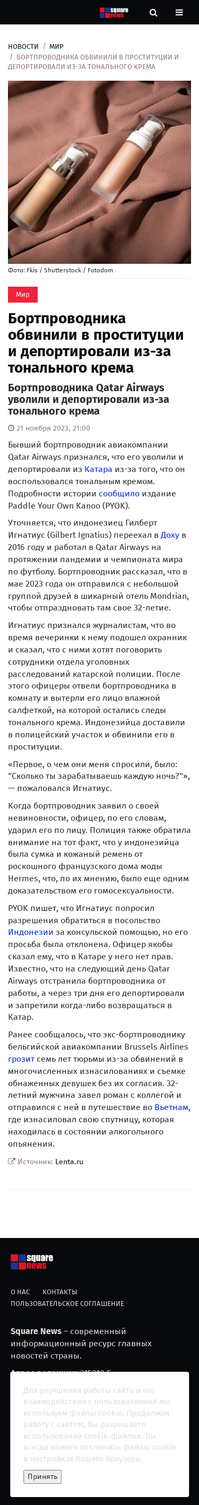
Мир (56, 46)
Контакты (59, 1292)
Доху (170, 535)
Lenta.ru (69, 1161)
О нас (20, 1292)
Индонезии (31, 932)
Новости (23, 46)
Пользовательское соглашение (67, 1304)
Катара (98, 469)
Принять (42, 1476)
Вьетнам (171, 1107)
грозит (21, 1059)
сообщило (119, 493)
